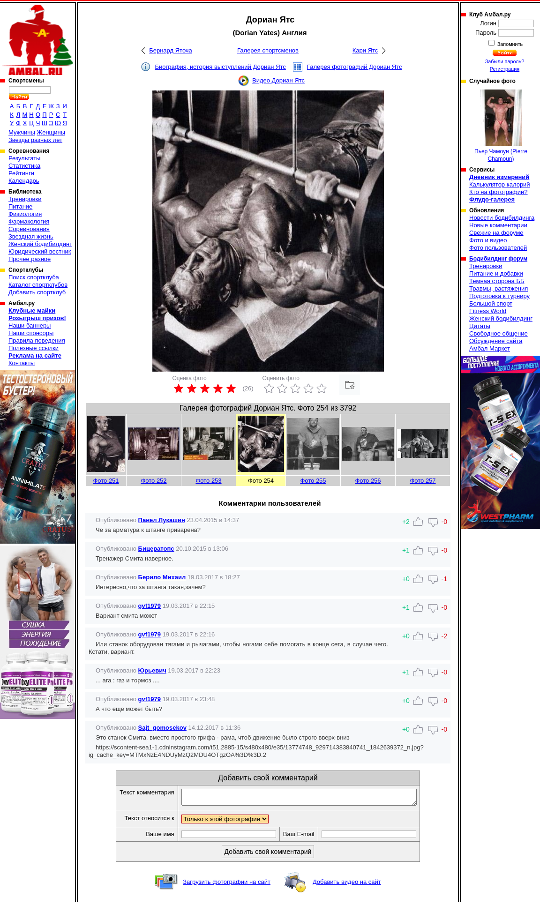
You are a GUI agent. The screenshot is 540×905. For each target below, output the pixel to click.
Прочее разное (29, 258)
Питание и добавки (496, 273)
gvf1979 (149, 605)
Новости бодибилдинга (501, 217)
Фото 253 (208, 480)
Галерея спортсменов (268, 50)
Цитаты (479, 325)
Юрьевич (152, 670)
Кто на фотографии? (498, 191)
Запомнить (509, 44)
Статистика (24, 165)
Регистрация (504, 69)
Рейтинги (21, 173)
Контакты (21, 362)
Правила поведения (36, 340)
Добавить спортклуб (37, 292)
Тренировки (24, 198)
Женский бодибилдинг (40, 243)
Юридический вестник (39, 251)
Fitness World (487, 310)
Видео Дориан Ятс (278, 80)
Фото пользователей (498, 247)
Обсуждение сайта (495, 340)
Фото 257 (422, 480)
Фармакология (28, 221)
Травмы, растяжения (498, 288)
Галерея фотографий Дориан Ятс (354, 66)
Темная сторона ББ (497, 280)
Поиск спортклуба (33, 277)
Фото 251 (106, 480)
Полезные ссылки (33, 348)
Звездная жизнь (30, 236)
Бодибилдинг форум (498, 258)
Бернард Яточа (170, 50)
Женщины (51, 132)
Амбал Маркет (489, 348)
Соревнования (29, 228)
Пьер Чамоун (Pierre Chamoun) (500, 126)
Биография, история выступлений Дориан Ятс (220, 66)
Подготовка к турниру (499, 295)
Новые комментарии (498, 225)
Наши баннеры (29, 325)
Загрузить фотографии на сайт (226, 884)
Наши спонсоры (30, 333)
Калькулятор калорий (499, 184)
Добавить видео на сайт (347, 884)
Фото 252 (153, 480)
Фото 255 (313, 480)
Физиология (25, 213)
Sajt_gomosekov (162, 727)
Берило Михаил (162, 577)
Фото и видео (488, 240)
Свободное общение (498, 333)
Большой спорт (490, 303)
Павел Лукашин (161, 520)
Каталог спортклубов (38, 284)
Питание (20, 206)
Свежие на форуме (496, 232)
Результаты (24, 158)
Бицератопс (156, 548)
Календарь (23, 180)
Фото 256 (368, 480)
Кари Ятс (365, 50)
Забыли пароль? (505, 61)
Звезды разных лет (35, 139)
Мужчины (21, 132)
